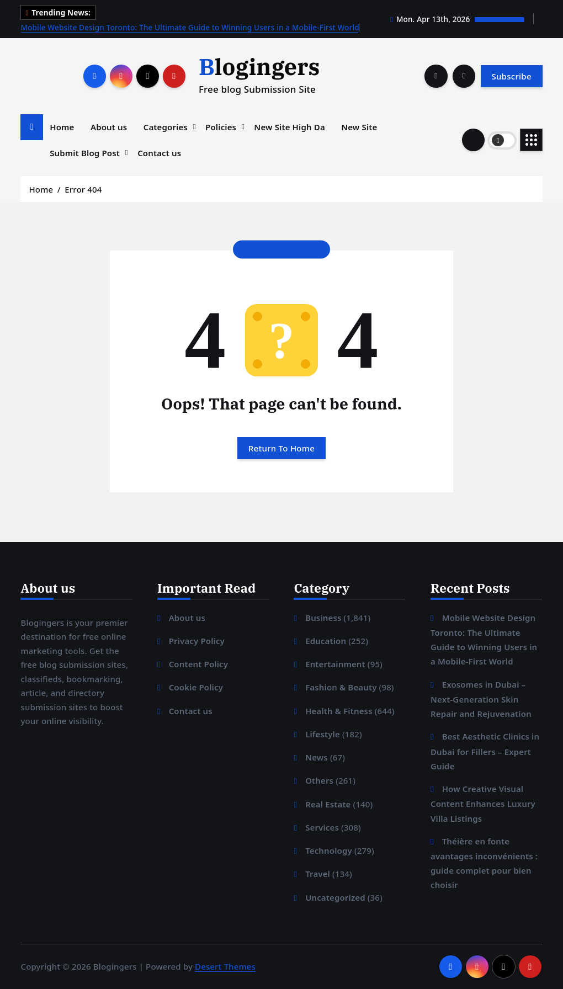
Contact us (159, 152)
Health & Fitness (339, 710)
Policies (220, 126)
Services (322, 827)
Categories (166, 126)
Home (62, 126)
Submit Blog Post (85, 152)
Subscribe (511, 76)
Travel (317, 873)
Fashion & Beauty (340, 687)
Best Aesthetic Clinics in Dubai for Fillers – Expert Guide (485, 751)
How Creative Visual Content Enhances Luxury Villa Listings (483, 803)
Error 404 (83, 189)
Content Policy (199, 663)
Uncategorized (335, 897)
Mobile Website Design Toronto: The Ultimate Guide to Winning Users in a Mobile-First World (189, 27)
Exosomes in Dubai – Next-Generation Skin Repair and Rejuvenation (481, 699)
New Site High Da (289, 126)
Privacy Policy (197, 640)
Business (323, 617)
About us (109, 126)
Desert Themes (225, 966)
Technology (328, 850)
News (316, 757)
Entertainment (335, 663)
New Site (359, 126)
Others (319, 780)
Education (325, 640)
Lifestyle (322, 734)
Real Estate (327, 804)
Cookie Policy (196, 687)
